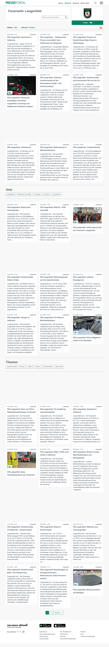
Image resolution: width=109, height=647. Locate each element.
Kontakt (83, 635)
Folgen (87, 23)
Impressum (43, 635)
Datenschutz (44, 640)
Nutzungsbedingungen (47, 637)
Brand (23, 370)
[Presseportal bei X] (19, 635)
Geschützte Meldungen (68, 642)
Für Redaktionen (65, 635)
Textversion (64, 637)
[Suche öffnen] (95, 3)
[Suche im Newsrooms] (55, 17)
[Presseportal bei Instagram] (22, 635)
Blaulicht (68, 3)
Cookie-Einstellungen (87, 640)
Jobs (82, 637)
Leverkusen (58, 195)
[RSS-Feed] (101, 28)
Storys (60, 3)
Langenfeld (33, 35)
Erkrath (48, 195)
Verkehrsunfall (12, 370)
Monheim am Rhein (25, 195)
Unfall (31, 370)
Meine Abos (85, 3)
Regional (76, 3)
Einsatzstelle (49, 370)
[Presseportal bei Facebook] (17, 635)
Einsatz (38, 370)
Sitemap (63, 640)
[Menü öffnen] (101, 3)
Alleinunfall (61, 370)
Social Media (44, 642)
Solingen (39, 195)
